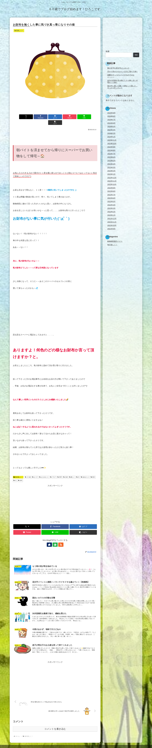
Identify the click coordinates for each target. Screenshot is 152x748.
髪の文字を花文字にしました (118, 68)
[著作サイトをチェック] (50, 539)
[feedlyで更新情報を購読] (55, 539)
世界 (60, 471)
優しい (72, 471)
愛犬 (93, 471)
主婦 (65, 471)
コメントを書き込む (55, 723)
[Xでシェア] (19, 116)
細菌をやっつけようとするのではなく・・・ (120, 76)
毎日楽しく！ (18, 471)
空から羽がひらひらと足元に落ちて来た (122, 71)
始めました (85, 471)
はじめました (44, 471)
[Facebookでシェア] (34, 116)
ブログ (53, 471)
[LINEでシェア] (76, 116)
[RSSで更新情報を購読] (60, 539)
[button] (90, 116)
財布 (20, 474)
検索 (107, 51)
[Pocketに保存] (62, 116)
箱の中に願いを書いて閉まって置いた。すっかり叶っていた (122, 87)
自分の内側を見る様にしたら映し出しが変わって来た (122, 81)
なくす (35, 471)
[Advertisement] (55, 131)
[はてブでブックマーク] (48, 116)
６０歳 (28, 471)
